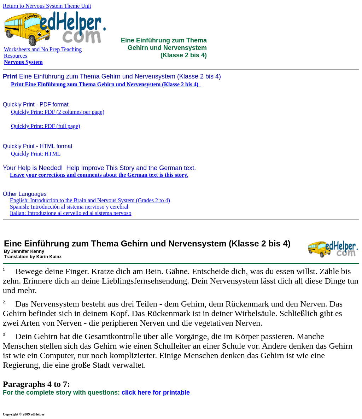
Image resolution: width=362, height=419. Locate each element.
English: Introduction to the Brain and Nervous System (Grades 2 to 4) (90, 200)
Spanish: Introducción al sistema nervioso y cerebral (69, 207)
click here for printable (156, 392)
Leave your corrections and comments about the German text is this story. (99, 175)
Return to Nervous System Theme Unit (47, 6)
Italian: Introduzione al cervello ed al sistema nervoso (70, 213)
